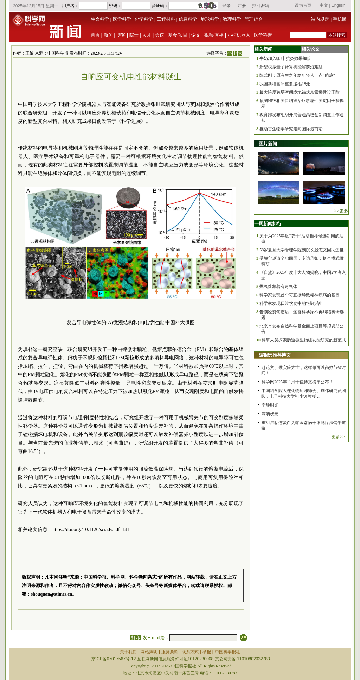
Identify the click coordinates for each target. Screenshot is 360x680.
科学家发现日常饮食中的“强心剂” (290, 303)
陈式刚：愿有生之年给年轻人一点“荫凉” (297, 75)
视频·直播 (214, 35)
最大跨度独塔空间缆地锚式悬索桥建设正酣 (299, 92)
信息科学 (188, 19)
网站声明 (149, 651)
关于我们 (128, 651)
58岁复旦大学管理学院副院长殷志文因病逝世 (301, 249)
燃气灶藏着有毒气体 (278, 286)
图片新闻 (268, 143)
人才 (146, 35)
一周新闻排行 (268, 223)
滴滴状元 (270, 413)
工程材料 (166, 19)
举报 (206, 651)
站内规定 (320, 19)
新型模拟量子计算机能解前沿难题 (291, 66)
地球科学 (210, 19)
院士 (134, 35)
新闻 (108, 35)
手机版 (340, 19)
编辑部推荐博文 (275, 355)
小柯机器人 (238, 35)
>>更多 (341, 210)
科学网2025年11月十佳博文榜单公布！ (297, 381)
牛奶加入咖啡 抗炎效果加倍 (285, 58)
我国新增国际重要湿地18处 (284, 83)
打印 (135, 637)
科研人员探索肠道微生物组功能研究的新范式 (304, 340)
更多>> (338, 436)
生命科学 (100, 19)
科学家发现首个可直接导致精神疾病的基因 (299, 294)
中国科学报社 (227, 651)
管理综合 (254, 19)
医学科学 (122, 19)
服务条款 (169, 651)
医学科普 (263, 35)
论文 (195, 35)
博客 (121, 35)
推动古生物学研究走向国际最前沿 (291, 128)
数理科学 (232, 19)
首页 (95, 35)
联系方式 (190, 651)
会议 (159, 35)
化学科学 (144, 19)
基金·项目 (178, 35)
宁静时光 (270, 405)
